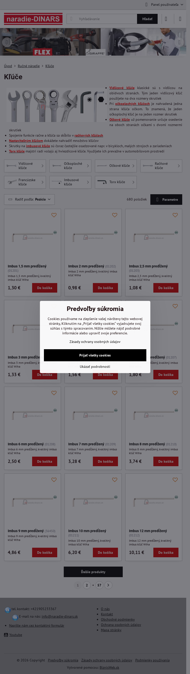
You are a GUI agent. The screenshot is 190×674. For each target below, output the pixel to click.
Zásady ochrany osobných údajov (95, 341)
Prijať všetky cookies (95, 355)
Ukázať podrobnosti (95, 366)
